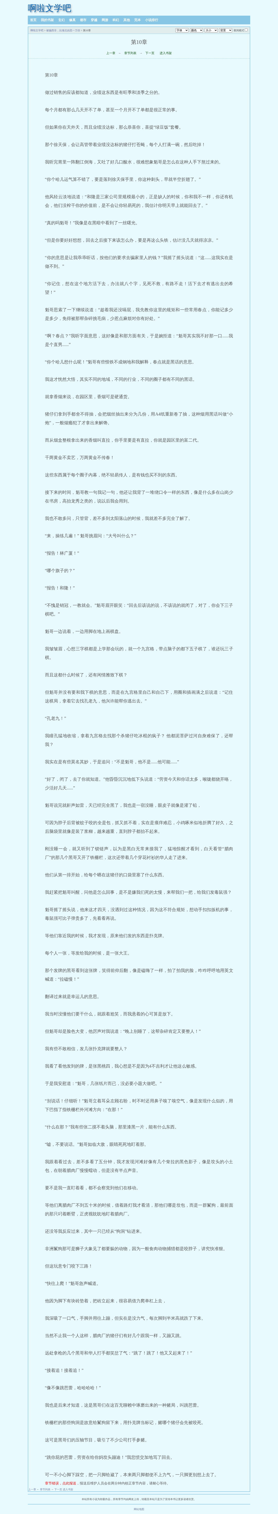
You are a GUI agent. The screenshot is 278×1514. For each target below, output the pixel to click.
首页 (33, 20)
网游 (105, 20)
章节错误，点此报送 (60, 1483)
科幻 (116, 20)
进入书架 (166, 53)
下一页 (149, 53)
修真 (72, 20)
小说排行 (151, 20)
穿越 (94, 20)
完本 (137, 20)
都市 (83, 20)
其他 (126, 20)
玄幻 (61, 20)
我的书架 (47, 20)
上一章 (110, 53)
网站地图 (139, 1509)
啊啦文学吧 (49, 8)
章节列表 (130, 53)
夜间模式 (239, 30)
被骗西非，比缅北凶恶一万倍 (63, 30)
